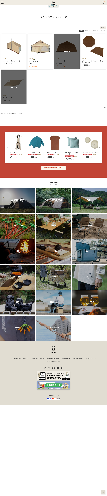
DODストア (3, 154)
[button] (7, 237)
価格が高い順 (95, 71)
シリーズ (9, 154)
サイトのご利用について (96, 449)
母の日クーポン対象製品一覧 (52, 258)
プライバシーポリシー (81, 449)
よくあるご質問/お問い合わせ (36, 449)
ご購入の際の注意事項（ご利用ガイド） (15, 449)
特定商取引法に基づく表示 (53, 449)
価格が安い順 (87, 71)
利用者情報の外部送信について (53, 452)
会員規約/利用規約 (68, 449)
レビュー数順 (102, 71)
